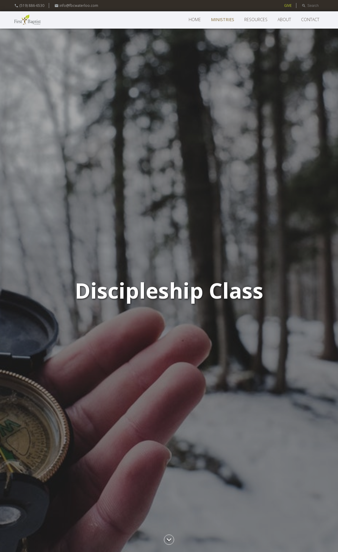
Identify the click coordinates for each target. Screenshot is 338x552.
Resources (255, 19)
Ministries (222, 19)
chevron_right (169, 540)
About (284, 19)
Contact (310, 19)
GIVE (288, 5)
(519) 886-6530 (29, 5)
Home (195, 19)
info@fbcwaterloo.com (76, 5)
